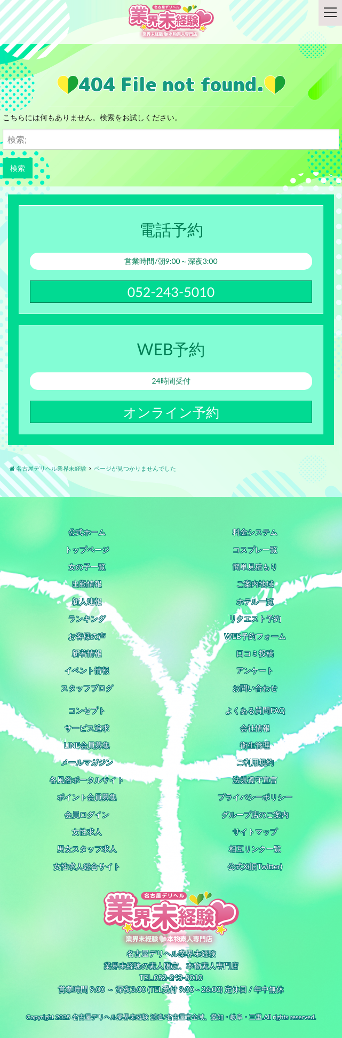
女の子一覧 (87, 566)
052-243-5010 (171, 292)
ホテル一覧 (255, 601)
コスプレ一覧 (255, 549)
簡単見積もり (255, 566)
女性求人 (87, 831)
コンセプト (87, 710)
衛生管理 (255, 745)
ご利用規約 (255, 762)
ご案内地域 (255, 583)
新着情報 (87, 653)
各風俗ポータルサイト (87, 779)
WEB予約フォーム (255, 636)
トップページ (87, 549)
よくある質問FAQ (255, 710)
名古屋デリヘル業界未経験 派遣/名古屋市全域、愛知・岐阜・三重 (167, 1017)
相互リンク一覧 (255, 848)
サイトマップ (255, 831)
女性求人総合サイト (87, 866)
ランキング (87, 618)
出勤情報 (87, 583)
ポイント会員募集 (87, 796)
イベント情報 (87, 670)
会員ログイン (87, 814)
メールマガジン (87, 762)
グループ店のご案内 (255, 814)
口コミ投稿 (255, 653)
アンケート (255, 670)
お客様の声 (87, 636)
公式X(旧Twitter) (255, 866)
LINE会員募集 (87, 745)
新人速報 (87, 601)
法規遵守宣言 (255, 779)
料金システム (255, 531)
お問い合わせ (255, 687)
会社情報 (255, 727)
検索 (17, 168)
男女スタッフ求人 (87, 848)
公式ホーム (87, 531)
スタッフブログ (87, 687)
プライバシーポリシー (255, 796)
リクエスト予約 (255, 618)
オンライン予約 (171, 412)
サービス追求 (87, 727)
